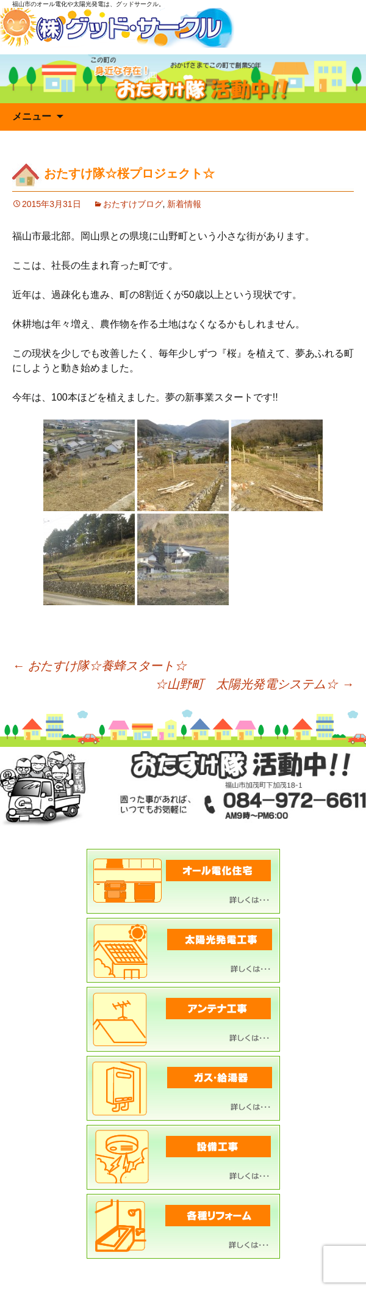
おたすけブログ (133, 204)
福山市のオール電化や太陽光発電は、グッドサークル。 (88, 4)
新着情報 (184, 204)
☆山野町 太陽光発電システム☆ (254, 684)
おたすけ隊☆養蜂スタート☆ (99, 665)
